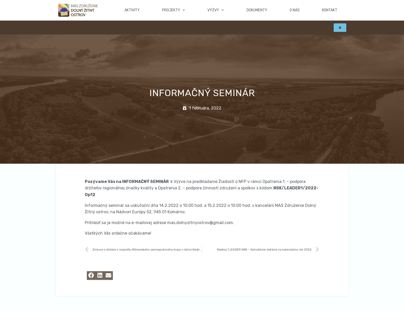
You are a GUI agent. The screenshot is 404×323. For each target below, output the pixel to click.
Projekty (173, 10)
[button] (91, 279)
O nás (295, 10)
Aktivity (132, 10)
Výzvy (215, 10)
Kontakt (329, 10)
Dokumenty (257, 10)
